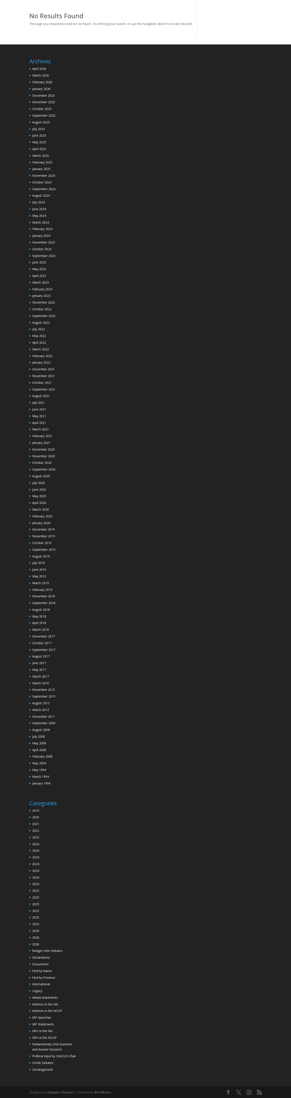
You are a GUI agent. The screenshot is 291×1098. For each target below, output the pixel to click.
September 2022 (43, 316)
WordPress (102, 1092)
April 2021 (39, 423)
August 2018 (41, 610)
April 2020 (39, 503)
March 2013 (40, 710)
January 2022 (41, 362)
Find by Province (43, 977)
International (41, 984)
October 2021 (41, 383)
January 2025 (41, 169)
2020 (35, 817)
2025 (35, 891)
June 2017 (39, 663)
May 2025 (39, 142)
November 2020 (43, 456)
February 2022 (42, 356)
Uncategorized (42, 1069)
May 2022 (39, 336)
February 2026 (42, 82)
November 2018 (43, 596)
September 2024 (43, 189)
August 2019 (41, 556)
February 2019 (42, 590)
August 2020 (41, 476)
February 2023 (42, 289)
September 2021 (43, 389)
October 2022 (41, 309)
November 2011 (43, 716)
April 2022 (39, 342)
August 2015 (41, 703)
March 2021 (40, 429)
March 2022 (40, 349)
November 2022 (43, 302)
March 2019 (40, 583)
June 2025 (39, 135)
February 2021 (42, 436)
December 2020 (43, 449)
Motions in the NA (45, 1004)
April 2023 (39, 276)
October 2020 (41, 463)
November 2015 (43, 690)
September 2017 (43, 650)
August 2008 (41, 730)
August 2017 (41, 656)
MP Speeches (41, 1017)
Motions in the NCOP (47, 1011)
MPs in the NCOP (44, 1038)
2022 (35, 830)
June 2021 (39, 409)
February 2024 (42, 229)
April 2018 (39, 623)
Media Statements (45, 997)
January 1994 (41, 783)
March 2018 (40, 629)
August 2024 (41, 195)
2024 (35, 844)
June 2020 (39, 489)
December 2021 (43, 369)
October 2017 (41, 643)
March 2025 (40, 156)
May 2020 (39, 496)
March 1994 (40, 776)
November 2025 (43, 102)
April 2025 (39, 149)
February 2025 (42, 162)
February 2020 (42, 516)
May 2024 (39, 216)
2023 (35, 837)
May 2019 (39, 576)
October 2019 (41, 543)
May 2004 (39, 763)
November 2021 (43, 376)
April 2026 (39, 69)
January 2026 (41, 89)
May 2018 (39, 616)
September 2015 (43, 696)
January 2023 (41, 296)
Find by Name (42, 971)
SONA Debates (42, 1063)
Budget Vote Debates (47, 951)
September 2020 (43, 469)
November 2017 (43, 636)
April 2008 (39, 750)
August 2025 (41, 122)
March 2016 (40, 683)
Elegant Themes (60, 1092)
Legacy (37, 991)
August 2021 (41, 396)
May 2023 (39, 269)
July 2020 (38, 483)
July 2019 (38, 563)
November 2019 (43, 536)
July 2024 (38, 202)
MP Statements (43, 1024)
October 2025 (41, 109)
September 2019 (43, 549)
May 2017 (39, 670)
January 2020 (41, 523)
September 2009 (43, 723)
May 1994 (39, 770)
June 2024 (39, 209)
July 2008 (38, 736)
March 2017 (40, 676)
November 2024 (43, 175)
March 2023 (40, 282)
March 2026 (40, 75)
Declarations (41, 957)
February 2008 (42, 756)
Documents (40, 964)
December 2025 (43, 95)
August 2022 (41, 322)
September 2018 (43, 603)
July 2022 (38, 329)
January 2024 (41, 236)
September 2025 (43, 115)
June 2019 (39, 569)
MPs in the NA (42, 1031)
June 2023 (39, 262)
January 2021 (41, 443)
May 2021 (39, 416)
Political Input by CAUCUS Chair (54, 1056)
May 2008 (39, 743)
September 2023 (43, 256)
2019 (35, 811)
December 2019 (43, 529)
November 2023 (43, 242)
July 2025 (38, 129)
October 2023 (41, 249)
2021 (35, 824)
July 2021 (38, 402)
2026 (35, 931)
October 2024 (41, 182)
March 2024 (40, 222)
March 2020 (40, 509)
